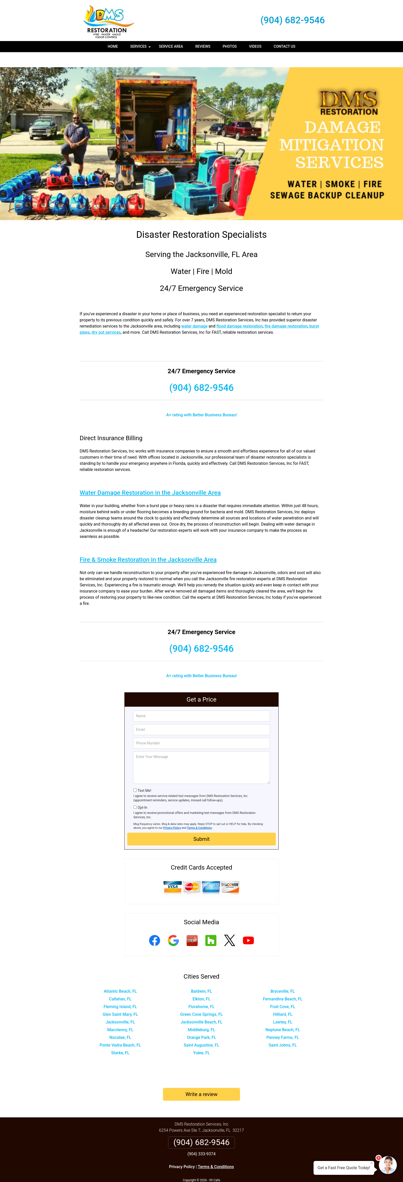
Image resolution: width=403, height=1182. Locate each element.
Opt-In (142, 792)
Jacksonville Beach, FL (202, 1006)
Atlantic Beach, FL (120, 976)
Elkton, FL (201, 983)
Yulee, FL (201, 1037)
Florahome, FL (201, 991)
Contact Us (284, 46)
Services (141, 48)
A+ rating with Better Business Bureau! (201, 399)
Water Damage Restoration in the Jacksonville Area (150, 477)
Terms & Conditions (199, 812)
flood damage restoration (239, 311)
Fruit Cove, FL (282, 991)
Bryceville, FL (283, 976)
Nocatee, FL (120, 1022)
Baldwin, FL (201, 976)
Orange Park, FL (201, 1022)
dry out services (106, 317)
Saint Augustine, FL (201, 1030)
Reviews (202, 46)
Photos (230, 46)
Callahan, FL (120, 983)
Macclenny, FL (120, 1014)
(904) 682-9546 (292, 20)
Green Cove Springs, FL (201, 999)
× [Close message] (371, 1163)
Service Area (171, 46)
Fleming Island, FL (120, 991)
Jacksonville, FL (120, 1006)
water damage (194, 311)
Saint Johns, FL (283, 1030)
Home (113, 46)
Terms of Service (239, 1171)
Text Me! (144, 775)
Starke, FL (120, 1037)
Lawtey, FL (282, 1006)
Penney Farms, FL (283, 1022)
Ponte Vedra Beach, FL (120, 1030)
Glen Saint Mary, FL (120, 999)
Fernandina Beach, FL (282, 983)
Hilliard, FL (282, 999)
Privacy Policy (172, 812)
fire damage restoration (285, 311)
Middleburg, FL (201, 1014)
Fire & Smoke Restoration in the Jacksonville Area (148, 544)
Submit (201, 824)
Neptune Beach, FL (282, 1014)
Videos (255, 46)
